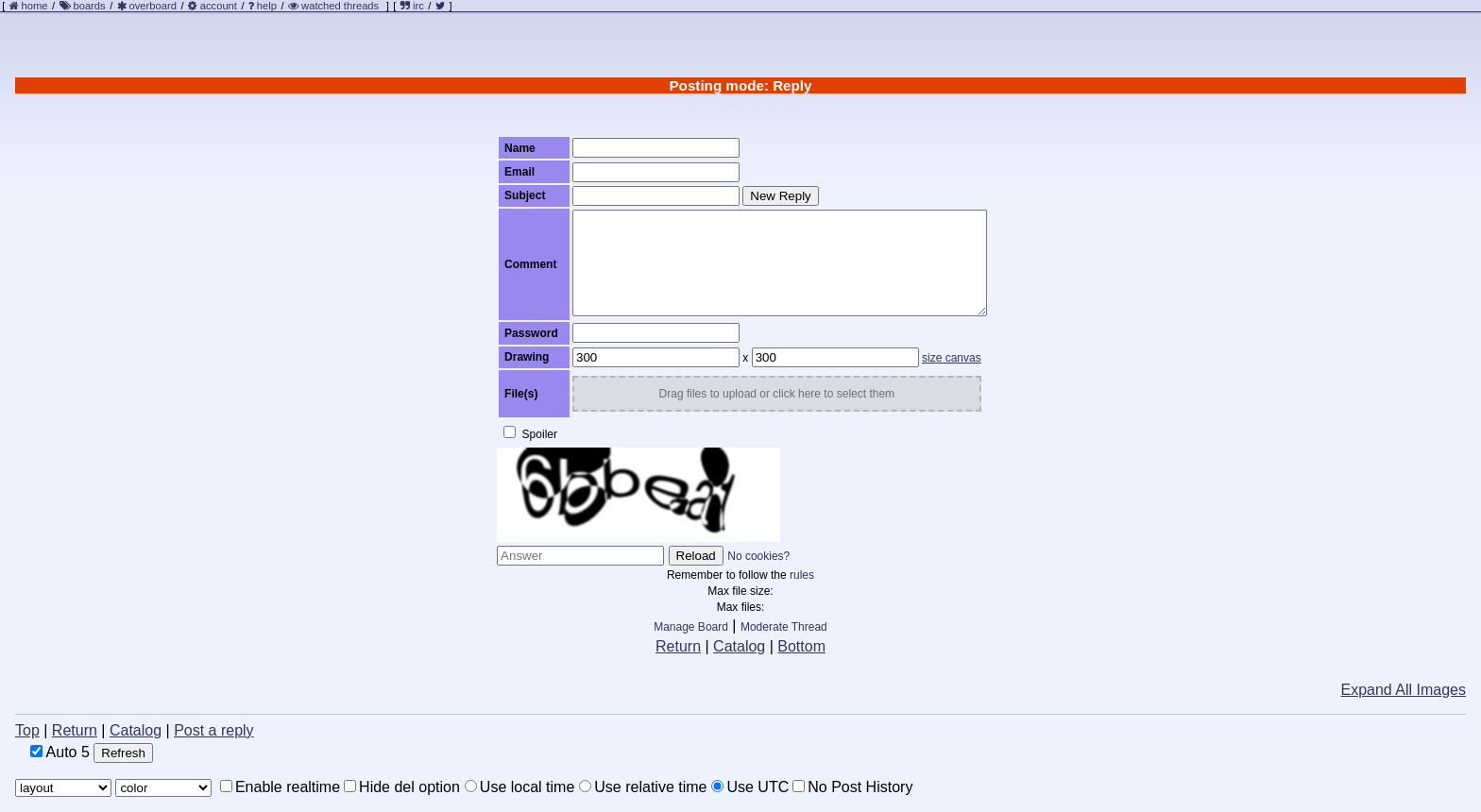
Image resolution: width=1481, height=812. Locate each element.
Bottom (801, 646)
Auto (60, 752)
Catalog (739, 646)
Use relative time (642, 787)
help (267, 5)
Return (678, 646)
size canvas (951, 357)
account (218, 5)
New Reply (780, 196)
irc (412, 5)
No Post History (852, 787)
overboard (153, 5)
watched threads (333, 5)
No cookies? (758, 556)
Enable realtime (280, 787)
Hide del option (402, 787)
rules (802, 575)
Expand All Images (1403, 690)
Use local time (519, 787)
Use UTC (750, 787)
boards (89, 5)
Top (27, 730)
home (35, 5)
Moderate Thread (783, 627)
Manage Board (691, 627)
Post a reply (213, 730)
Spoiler (530, 433)
